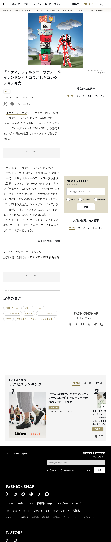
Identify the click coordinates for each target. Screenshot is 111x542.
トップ (5, 10)
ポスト (26, 510)
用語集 (76, 510)
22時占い (76, 4)
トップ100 (62, 503)
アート (27, 10)
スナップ (76, 503)
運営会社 (45, 517)
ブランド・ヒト (61, 4)
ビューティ (36, 4)
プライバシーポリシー (71, 517)
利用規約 (56, 517)
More (89, 4)
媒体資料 (35, 517)
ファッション (84, 228)
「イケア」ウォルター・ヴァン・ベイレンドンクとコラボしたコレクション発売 (69, 10)
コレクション (13, 510)
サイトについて (12, 517)
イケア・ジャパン (16, 112)
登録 (86, 207)
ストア (48, 4)
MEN (73, 199)
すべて (70, 96)
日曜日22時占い (45, 503)
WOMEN (86, 199)
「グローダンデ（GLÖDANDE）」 (29, 128)
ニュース (16, 4)
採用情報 (24, 517)
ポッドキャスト (61, 510)
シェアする (23, 104)
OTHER (101, 199)
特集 (26, 4)
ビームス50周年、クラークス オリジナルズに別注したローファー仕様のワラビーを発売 (69, 398)
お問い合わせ (89, 517)
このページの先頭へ (17, 453)
